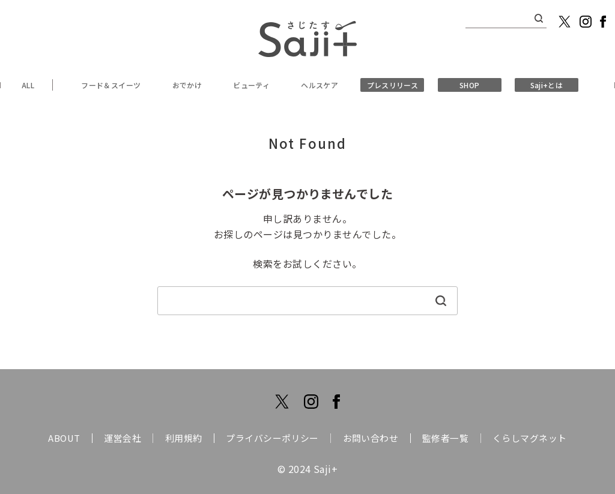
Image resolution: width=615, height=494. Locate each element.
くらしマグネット (546, 438)
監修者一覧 (457, 438)
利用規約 (177, 438)
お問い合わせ (376, 438)
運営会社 (111, 438)
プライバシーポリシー (272, 438)
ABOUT (47, 438)
